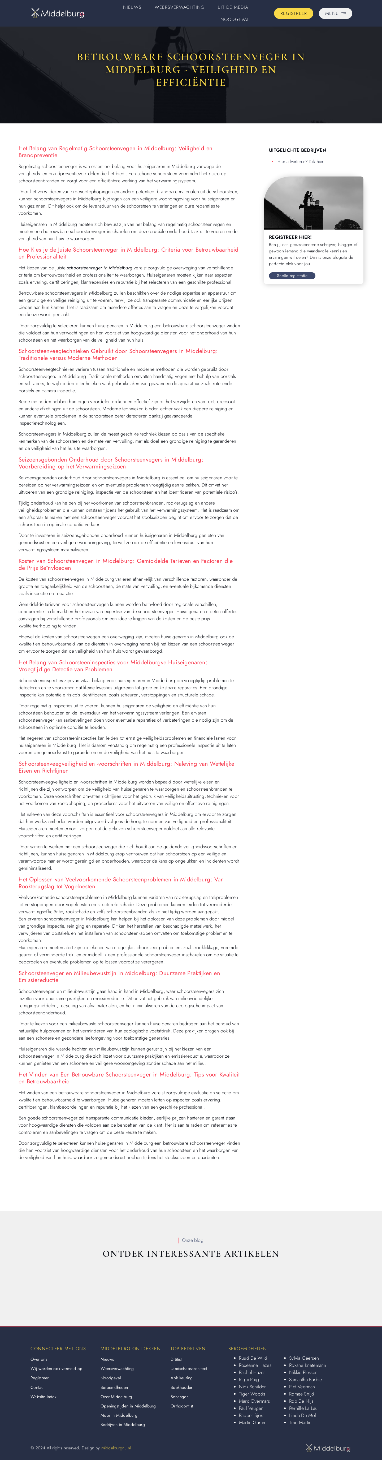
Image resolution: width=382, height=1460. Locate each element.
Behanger (179, 1397)
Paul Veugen (251, 1408)
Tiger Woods (252, 1393)
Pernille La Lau (303, 1408)
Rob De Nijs (301, 1401)
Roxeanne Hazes (255, 1365)
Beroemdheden (114, 1387)
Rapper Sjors (251, 1415)
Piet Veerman (302, 1386)
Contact (38, 1387)
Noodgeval (235, 19)
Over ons (39, 1359)
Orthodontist (182, 1406)
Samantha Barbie (305, 1379)
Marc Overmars (254, 1401)
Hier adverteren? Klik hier (300, 161)
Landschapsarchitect (189, 1369)
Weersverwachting (180, 7)
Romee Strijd (301, 1393)
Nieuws (132, 7)
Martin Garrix (252, 1422)
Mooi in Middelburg (119, 1415)
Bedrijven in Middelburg (123, 1425)
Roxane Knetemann (307, 1365)
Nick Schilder (252, 1386)
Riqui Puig (249, 1379)
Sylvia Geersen (304, 1358)
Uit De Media (233, 7)
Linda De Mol (302, 1415)
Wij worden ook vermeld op (56, 1369)
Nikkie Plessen (303, 1372)
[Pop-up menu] (335, 13)
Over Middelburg (116, 1397)
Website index (44, 1397)
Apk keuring (182, 1378)
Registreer (40, 1378)
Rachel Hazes (252, 1372)
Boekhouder (181, 1387)
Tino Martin (300, 1422)
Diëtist (176, 1359)
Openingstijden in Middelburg (128, 1406)
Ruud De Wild (253, 1358)
